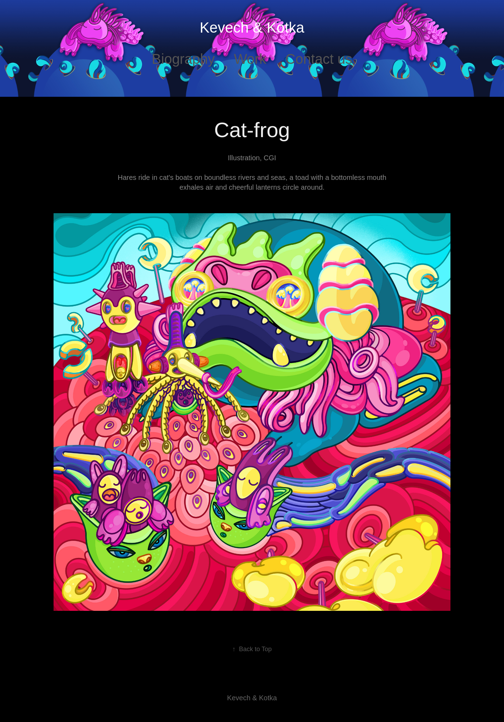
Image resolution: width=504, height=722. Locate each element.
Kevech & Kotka (252, 27)
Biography (183, 59)
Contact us (318, 59)
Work (250, 59)
